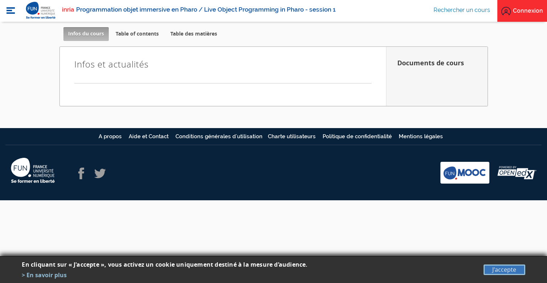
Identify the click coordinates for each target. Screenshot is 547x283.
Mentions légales (421, 136)
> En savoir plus (44, 275)
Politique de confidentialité (358, 136)
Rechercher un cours (462, 10)
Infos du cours (88, 35)
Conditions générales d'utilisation (218, 136)
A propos (111, 136)
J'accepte (504, 270)
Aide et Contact (149, 136)
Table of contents (137, 33)
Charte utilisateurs (292, 136)
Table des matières (193, 33)
